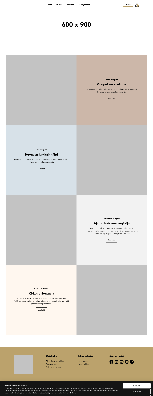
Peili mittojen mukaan (54, 367)
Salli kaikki (137, 379)
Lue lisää (111, 98)
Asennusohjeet (83, 364)
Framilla (59, 5)
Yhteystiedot (84, 5)
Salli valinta (137, 384)
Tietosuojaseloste (53, 364)
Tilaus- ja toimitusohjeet (55, 361)
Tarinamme (70, 5)
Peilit (50, 5)
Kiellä (137, 390)
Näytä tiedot (84, 392)
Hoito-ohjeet (83, 361)
